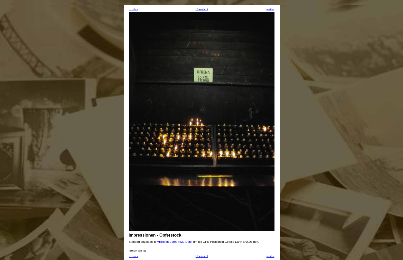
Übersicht (202, 9)
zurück (133, 9)
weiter (270, 9)
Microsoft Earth (167, 241)
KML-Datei (185, 241)
